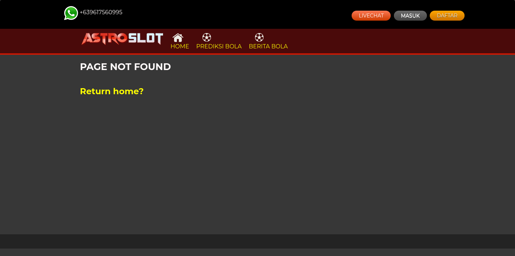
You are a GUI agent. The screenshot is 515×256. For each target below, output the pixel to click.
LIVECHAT (371, 15)
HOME (179, 41)
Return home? (112, 91)
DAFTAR (447, 15)
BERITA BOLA (268, 41)
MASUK (410, 15)
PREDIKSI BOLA (219, 41)
